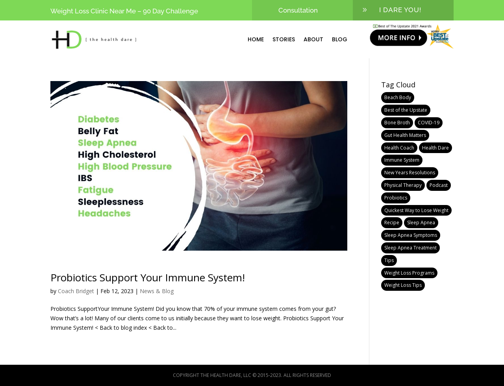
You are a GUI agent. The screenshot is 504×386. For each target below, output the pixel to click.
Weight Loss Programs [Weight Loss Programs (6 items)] (409, 273)
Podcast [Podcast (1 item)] (439, 185)
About (313, 39)
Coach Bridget (76, 291)
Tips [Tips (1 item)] (389, 260)
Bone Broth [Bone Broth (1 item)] (397, 122)
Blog (339, 39)
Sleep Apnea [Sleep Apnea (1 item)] (421, 222)
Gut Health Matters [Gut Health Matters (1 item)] (405, 135)
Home (256, 39)
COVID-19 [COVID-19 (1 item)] (428, 122)
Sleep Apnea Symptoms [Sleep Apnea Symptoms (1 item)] (410, 235)
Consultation (298, 10)
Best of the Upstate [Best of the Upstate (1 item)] (405, 110)
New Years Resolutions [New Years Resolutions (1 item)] (409, 172)
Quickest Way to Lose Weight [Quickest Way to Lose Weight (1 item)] (416, 210)
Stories (283, 39)
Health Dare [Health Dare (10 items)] (435, 147)
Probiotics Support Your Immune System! (147, 277)
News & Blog (157, 291)
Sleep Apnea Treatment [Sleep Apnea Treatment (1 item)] (410, 247)
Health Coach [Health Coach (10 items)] (399, 147)
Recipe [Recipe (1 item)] (391, 222)
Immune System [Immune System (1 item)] (401, 160)
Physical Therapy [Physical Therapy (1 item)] (403, 185)
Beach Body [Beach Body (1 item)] (397, 97)
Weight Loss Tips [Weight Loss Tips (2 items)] (403, 285)
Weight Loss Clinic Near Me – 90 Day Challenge (124, 11)
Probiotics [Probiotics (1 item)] (395, 197)
